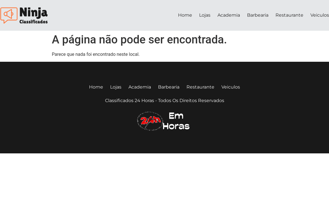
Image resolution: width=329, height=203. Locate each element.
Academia (228, 15)
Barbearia (257, 15)
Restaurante (289, 15)
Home (185, 15)
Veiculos (319, 15)
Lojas (204, 15)
